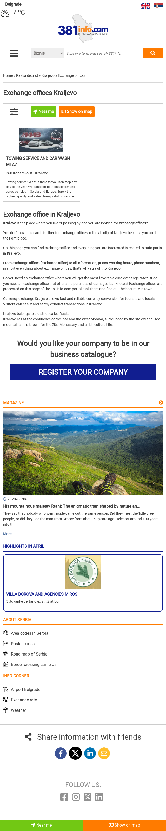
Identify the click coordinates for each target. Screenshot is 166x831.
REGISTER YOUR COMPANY (83, 372)
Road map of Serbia (29, 654)
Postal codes (23, 643)
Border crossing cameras (33, 664)
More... (9, 534)
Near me (41, 825)
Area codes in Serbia (29, 633)
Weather (18, 710)
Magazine (13, 402)
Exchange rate (24, 699)
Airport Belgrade (25, 689)
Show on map (124, 825)
